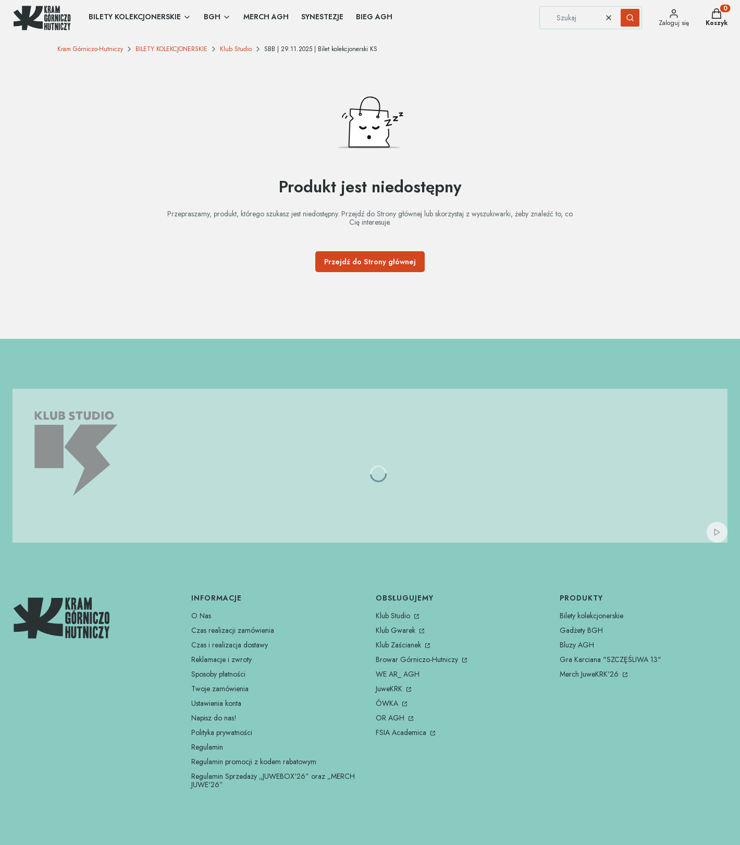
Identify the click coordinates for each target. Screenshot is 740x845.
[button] (630, 18)
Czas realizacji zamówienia (232, 630)
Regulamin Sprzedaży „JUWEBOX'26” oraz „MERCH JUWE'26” (273, 780)
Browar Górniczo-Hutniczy (418, 659)
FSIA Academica (402, 732)
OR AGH (391, 718)
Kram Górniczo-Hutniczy (90, 49)
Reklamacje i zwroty (221, 659)
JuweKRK (390, 688)
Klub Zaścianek (399, 645)
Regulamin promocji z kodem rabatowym (253, 761)
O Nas (201, 615)
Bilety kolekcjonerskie (591, 615)
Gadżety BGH (581, 630)
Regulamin (207, 747)
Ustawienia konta (216, 703)
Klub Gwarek (396, 630)
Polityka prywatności (221, 732)
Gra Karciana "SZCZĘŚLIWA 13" (610, 659)
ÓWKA (388, 703)
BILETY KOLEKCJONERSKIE (171, 49)
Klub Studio (236, 49)
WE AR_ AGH (398, 674)
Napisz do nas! (214, 718)
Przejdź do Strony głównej (370, 261)
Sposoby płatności (218, 674)
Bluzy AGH (577, 645)
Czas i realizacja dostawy (229, 645)
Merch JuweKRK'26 (590, 674)
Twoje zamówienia (220, 688)
